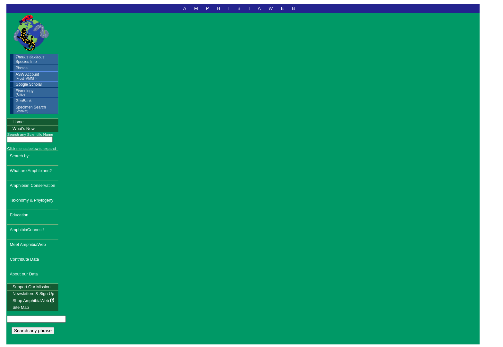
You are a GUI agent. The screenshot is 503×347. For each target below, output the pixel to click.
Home (18, 121)
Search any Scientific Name (30, 134)
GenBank (23, 101)
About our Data (24, 274)
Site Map (21, 307)
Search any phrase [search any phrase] (33, 330)
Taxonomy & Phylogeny (31, 200)
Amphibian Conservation (32, 185)
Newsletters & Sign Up (33, 293)
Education (19, 215)
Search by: (20, 155)
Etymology (24, 93)
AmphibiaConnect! (27, 229)
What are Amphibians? (31, 170)
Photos (21, 68)
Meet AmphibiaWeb (28, 244)
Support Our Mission (32, 286)
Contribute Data (24, 259)
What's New (24, 128)
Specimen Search (30, 109)
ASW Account (27, 76)
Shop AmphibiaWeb (34, 300)
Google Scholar (28, 84)
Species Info (29, 59)
